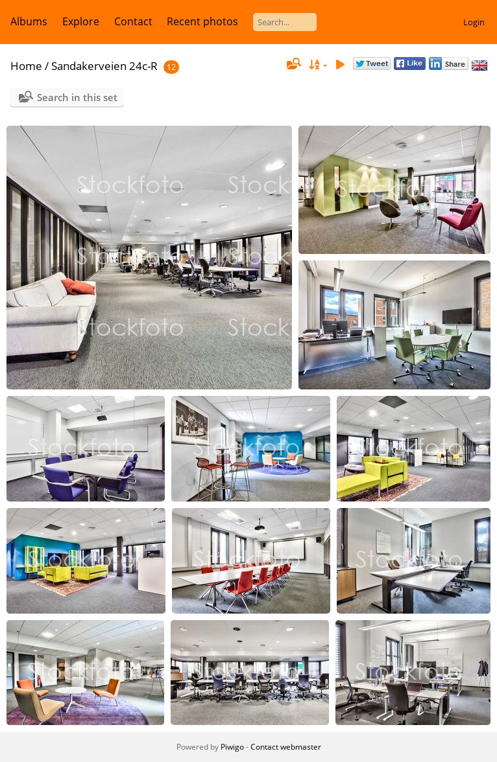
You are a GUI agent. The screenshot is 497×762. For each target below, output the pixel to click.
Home (26, 65)
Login (474, 22)
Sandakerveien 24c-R (104, 65)
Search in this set (77, 97)
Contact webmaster (285, 746)
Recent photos (202, 21)
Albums (28, 21)
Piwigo (232, 746)
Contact (133, 21)
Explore (80, 21)
